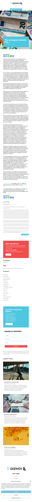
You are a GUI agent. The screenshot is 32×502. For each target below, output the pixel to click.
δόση (12, 268)
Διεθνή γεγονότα (6, 277)
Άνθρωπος (5, 276)
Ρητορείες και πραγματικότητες (10, 414)
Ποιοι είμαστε (16, 478)
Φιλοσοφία (5, 298)
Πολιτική (5, 262)
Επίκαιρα (4, 281)
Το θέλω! (8, 254)
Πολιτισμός (5, 293)
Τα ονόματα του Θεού (7, 287)
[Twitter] (6, 56)
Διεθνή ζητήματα (6, 279)
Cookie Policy (13, 500)
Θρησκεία (5, 285)
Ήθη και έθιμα (5, 284)
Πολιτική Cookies (18, 500)
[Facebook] (4, 56)
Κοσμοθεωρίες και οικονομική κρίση (11, 382)
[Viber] (11, 56)
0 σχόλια (12, 44)
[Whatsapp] (9, 56)
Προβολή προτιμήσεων (16, 498)
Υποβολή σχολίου (25, 234)
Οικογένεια (5, 288)
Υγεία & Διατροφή (6, 296)
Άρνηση (16, 494)
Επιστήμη (5, 282)
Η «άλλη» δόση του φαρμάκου (10, 447)
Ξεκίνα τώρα (9, 324)
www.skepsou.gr (6, 183)
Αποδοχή (16, 491)
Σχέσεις (4, 295)
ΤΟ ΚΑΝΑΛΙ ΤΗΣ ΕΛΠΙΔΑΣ (16, 9)
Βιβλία (16, 476)
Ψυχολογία (5, 300)
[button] (30, 481)
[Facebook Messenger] (13, 56)
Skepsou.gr (8, 44)
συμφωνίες (20, 268)
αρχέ (4, 268)
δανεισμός (8, 268)
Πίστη (4, 290)
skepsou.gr (5, 274)
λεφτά (15, 268)
